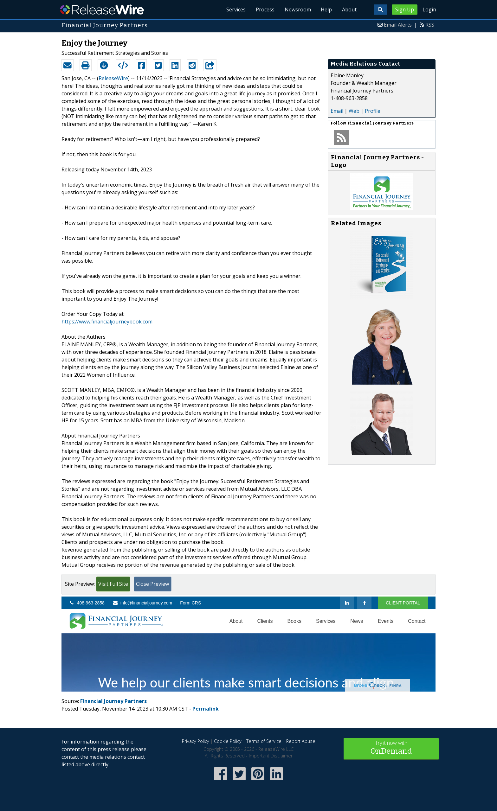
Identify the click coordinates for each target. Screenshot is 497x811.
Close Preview (152, 583)
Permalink (205, 708)
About (349, 9)
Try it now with (391, 748)
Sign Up (404, 9)
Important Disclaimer (271, 756)
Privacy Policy (195, 741)
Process (264, 9)
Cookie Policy (228, 741)
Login (429, 9)
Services (235, 9)
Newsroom (297, 9)
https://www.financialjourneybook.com (106, 321)
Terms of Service (263, 741)
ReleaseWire (101, 9)
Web (354, 110)
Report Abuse (300, 741)
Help (326, 9)
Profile (372, 110)
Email (337, 110)
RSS (429, 24)
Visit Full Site (113, 583)
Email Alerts (398, 24)
